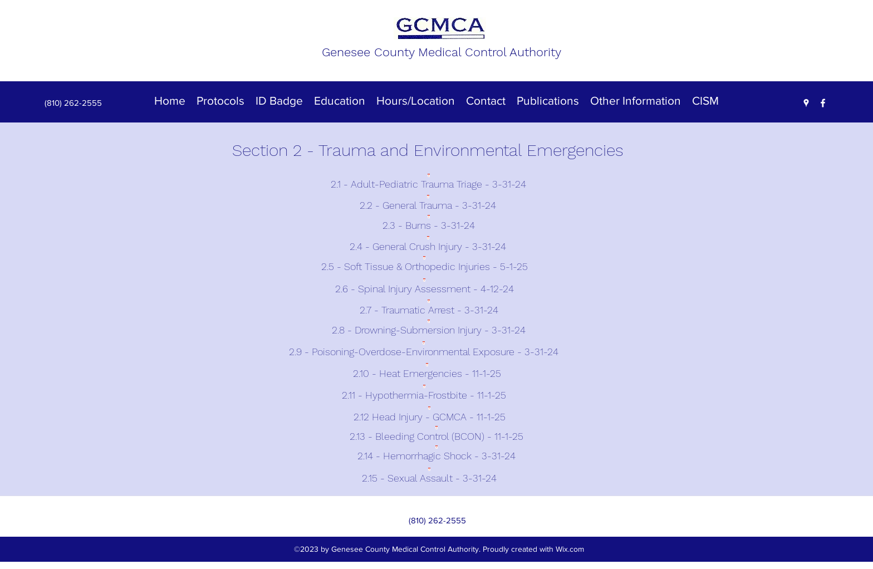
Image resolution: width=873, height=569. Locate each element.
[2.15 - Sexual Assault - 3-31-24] (429, 475)
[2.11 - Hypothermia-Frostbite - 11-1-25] (424, 394)
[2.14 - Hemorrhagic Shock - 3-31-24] (436, 453)
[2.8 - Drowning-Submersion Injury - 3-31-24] (428, 329)
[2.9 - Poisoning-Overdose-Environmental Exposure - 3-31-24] (423, 350)
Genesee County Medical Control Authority (441, 52)
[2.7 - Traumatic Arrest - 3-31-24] (429, 308)
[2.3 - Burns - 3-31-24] (428, 223)
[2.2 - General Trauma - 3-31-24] (428, 203)
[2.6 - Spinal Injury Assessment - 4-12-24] (424, 287)
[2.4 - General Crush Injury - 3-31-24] (428, 244)
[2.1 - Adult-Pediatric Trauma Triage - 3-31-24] (428, 182)
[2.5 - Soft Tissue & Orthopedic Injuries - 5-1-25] (424, 265)
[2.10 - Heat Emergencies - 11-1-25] (427, 372)
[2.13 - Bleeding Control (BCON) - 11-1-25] (436, 434)
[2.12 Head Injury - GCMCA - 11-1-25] (429, 414)
